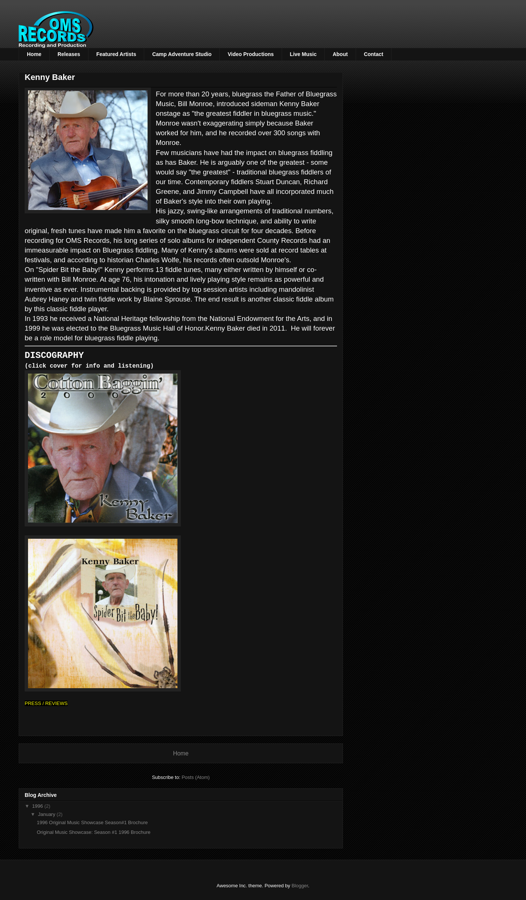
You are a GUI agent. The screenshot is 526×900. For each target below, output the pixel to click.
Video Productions (250, 54)
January (47, 814)
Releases (69, 54)
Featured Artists (116, 54)
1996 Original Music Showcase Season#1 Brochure (92, 822)
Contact (373, 54)
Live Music (303, 54)
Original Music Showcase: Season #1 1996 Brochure (93, 832)
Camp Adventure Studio (181, 54)
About (339, 54)
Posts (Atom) (196, 777)
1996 (38, 805)
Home (34, 54)
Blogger (299, 885)
